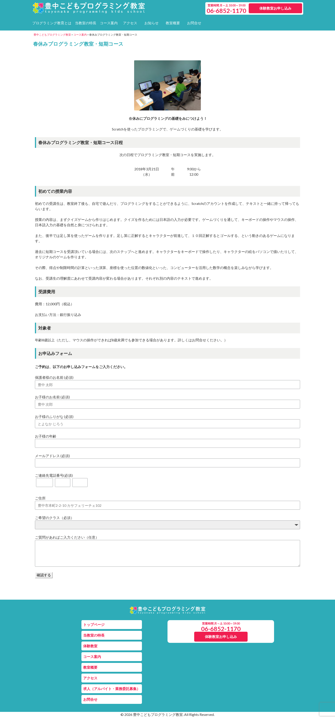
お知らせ (151, 23)
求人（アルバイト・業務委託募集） (111, 688)
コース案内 (109, 23)
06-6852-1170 (221, 629)
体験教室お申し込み (275, 8)
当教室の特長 (85, 23)
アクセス (130, 23)
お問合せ (194, 23)
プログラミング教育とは (51, 23)
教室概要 (173, 23)
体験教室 (90, 646)
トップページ (94, 624)
